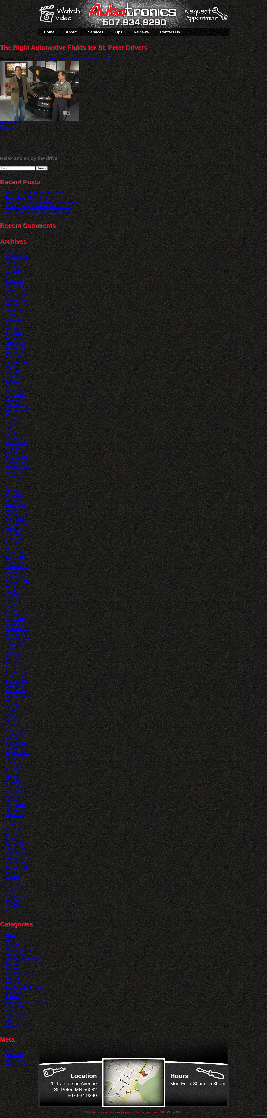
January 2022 (15, 448)
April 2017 (13, 719)
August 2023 (15, 367)
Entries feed (14, 1055)
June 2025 (13, 271)
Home (49, 32)
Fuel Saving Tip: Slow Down (25, 987)
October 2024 (15, 300)
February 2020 (16, 557)
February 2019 (16, 615)
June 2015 (13, 824)
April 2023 (13, 386)
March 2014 (14, 896)
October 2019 (15, 576)
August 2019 (15, 586)
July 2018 (13, 648)
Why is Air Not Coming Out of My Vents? (34, 193)
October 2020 (15, 519)
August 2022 (15, 414)
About (71, 32)
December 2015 (17, 796)
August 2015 (15, 815)
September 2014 (17, 867)
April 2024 (13, 328)
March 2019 (14, 610)
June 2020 (13, 538)
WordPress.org (16, 1064)
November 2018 (17, 629)
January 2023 (15, 395)
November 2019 (17, 572)
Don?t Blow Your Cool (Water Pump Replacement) (41, 202)
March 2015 (14, 839)
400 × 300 (35, 58)
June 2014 (13, 882)
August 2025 (15, 262)
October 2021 (15, 462)
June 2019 (13, 595)
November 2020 (17, 514)
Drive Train (13, 978)
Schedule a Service (205, 16)
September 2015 (17, 810)
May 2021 (13, 486)
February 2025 (16, 285)
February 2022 (16, 443)
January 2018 (15, 677)
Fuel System (15, 992)
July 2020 (13, 533)
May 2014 (13, 886)
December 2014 (17, 853)
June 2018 (13, 653)
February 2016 (16, 786)
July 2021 (13, 476)
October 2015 (15, 805)
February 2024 (16, 338)
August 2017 (15, 700)
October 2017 (15, 691)
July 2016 (13, 762)
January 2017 (15, 734)
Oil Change (14, 1011)
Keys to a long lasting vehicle (26, 1002)
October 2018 (15, 634)
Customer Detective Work (24, 959)
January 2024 (15, 343)
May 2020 (13, 543)
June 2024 (13, 319)
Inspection (13, 997)
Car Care (12, 944)
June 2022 (13, 424)
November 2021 (17, 457)
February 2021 (16, 500)
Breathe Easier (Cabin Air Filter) (28, 197)
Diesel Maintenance (20, 973)
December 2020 (17, 510)
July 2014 (13, 877)
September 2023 (17, 362)
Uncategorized (16, 1025)
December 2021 (17, 452)
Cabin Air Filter (16, 940)
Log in (10, 1050)
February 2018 (16, 672)
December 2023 (17, 347)
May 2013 (13, 910)
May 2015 (13, 829)
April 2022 (13, 433)
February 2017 (16, 729)
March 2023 (14, 390)
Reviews (141, 32)
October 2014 (15, 862)
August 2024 (15, 309)
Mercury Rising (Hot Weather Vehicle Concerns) (39, 207)
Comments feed (17, 1060)
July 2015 (13, 820)
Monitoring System (19, 1006)
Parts (9, 1021)
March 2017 (14, 724)
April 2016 (13, 777)
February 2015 (16, 843)
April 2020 (13, 548)
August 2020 (15, 529)
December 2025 (17, 257)
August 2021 (15, 471)
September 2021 (17, 467)
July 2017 (13, 705)
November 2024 (17, 295)
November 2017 (17, 686)
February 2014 (16, 901)
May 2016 (13, 772)
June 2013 (13, 905)
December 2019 (17, 567)
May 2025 (13, 276)
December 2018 (17, 624)
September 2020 (17, 524)
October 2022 (15, 405)
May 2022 (13, 429)
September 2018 (17, 638)
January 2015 (15, 848)
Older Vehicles (16, 1016)
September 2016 (17, 753)
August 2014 (15, 872)
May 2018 (13, 657)
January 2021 (15, 505)
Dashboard (13, 963)
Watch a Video (61, 14)
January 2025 (15, 290)
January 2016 (15, 791)
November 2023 (17, 352)
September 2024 (17, 305)
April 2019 (13, 605)
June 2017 (13, 710)
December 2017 (17, 681)
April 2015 (13, 834)
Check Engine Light (20, 949)
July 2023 (13, 371)
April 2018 (13, 662)
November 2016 (17, 743)
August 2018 (15, 643)
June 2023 (13, 376)
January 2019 (15, 619)
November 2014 (17, 858)
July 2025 (13, 266)
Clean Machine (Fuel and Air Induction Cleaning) (40, 212)
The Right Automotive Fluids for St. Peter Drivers (77, 58)
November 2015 (17, 800)
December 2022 (17, 400)
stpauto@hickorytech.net (140, 1112)
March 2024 (14, 333)
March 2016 (14, 781)
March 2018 (14, 667)
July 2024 (13, 314)
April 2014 (13, 891)
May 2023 (13, 381)
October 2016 (15, 748)
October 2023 (15, 357)
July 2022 (13, 419)
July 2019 (13, 591)
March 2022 (14, 438)
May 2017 (13, 715)
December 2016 (17, 738)
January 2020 (15, 562)
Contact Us (170, 32)
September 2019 (17, 581)
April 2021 (13, 491)
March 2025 (14, 281)
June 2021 (13, 481)
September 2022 (17, 409)
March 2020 (14, 553)
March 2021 (14, 495)
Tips (118, 32)
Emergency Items (18, 982)
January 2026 (15, 252)
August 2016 (15, 758)
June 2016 (13, 767)
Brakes (11, 935)
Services (95, 32)
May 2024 (13, 324)
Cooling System (17, 954)
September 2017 (17, 696)
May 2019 (13, 600)
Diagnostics (14, 968)
